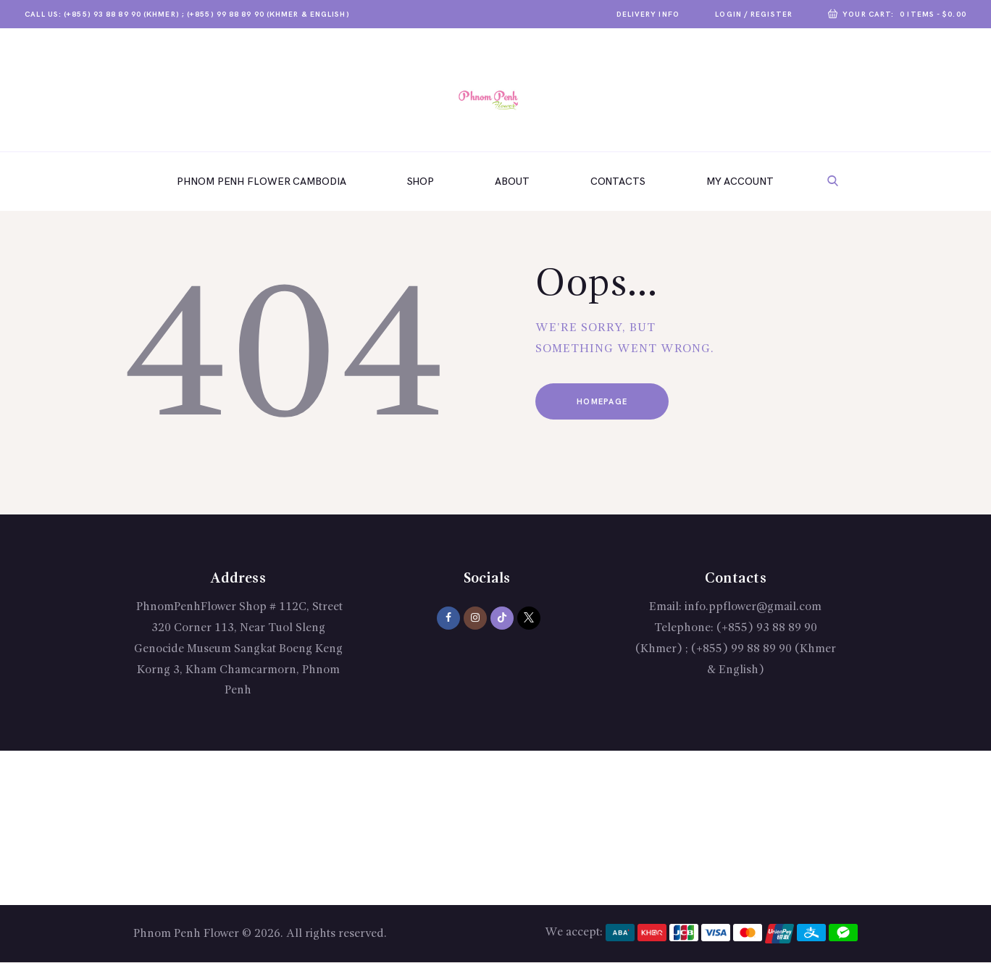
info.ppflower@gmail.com (753, 607)
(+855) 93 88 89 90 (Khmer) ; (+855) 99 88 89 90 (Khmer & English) (735, 649)
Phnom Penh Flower (186, 934)
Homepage (602, 402)
